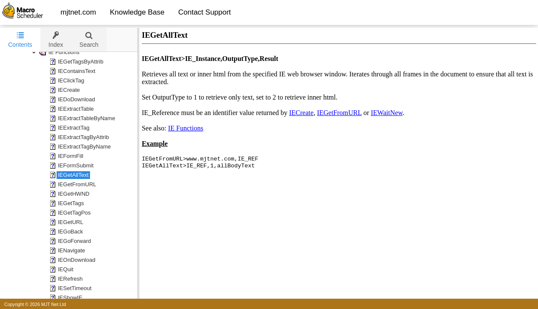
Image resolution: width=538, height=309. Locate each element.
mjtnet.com (78, 12)
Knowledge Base (137, 12)
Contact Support (204, 12)
